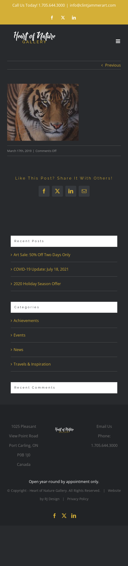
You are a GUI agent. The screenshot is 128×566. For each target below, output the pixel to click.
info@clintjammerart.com (93, 5)
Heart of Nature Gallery (48, 490)
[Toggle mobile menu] (118, 41)
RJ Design (52, 499)
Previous (113, 65)
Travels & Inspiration (32, 364)
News (18, 349)
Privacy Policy (77, 499)
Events (20, 335)
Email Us (104, 426)
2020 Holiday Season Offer (37, 283)
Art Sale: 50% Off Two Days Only (42, 254)
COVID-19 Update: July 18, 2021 (41, 269)
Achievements (26, 320)
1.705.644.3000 (104, 445)
